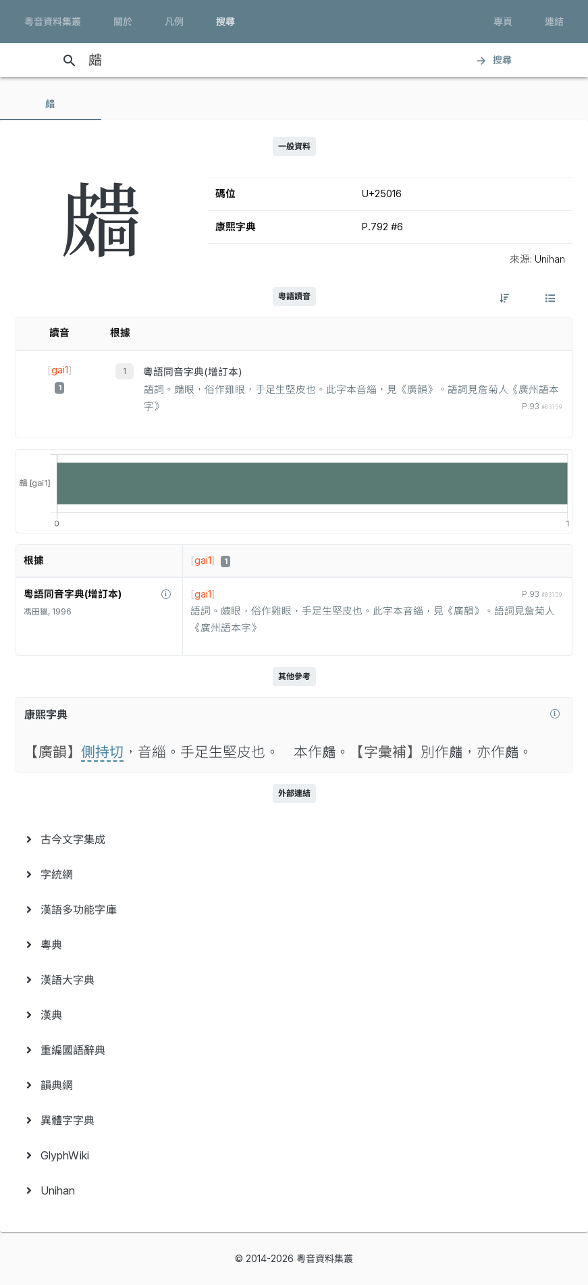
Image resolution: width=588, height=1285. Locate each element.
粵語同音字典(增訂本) (192, 372)
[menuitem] (294, 839)
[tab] (50, 104)
